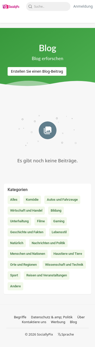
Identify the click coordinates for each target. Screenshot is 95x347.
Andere (15, 286)
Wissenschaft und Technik (64, 264)
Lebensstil (59, 232)
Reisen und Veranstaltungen (46, 275)
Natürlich (16, 243)
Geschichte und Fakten (26, 232)
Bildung (56, 210)
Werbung (58, 322)
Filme (41, 221)
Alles (13, 199)
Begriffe (20, 317)
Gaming (58, 221)
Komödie (32, 199)
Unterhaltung (19, 221)
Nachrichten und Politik (48, 243)
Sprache (66, 334)
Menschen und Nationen (27, 254)
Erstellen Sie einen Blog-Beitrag (37, 71)
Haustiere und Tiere (67, 254)
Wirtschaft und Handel (26, 210)
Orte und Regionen (23, 264)
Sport (14, 275)
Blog (73, 322)
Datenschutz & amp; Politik (51, 317)
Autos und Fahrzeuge (62, 199)
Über (81, 317)
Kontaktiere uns (34, 322)
